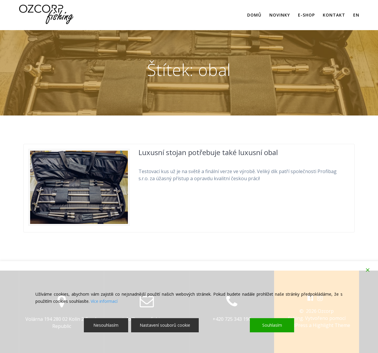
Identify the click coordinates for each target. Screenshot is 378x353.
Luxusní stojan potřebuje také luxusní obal (208, 152)
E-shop (306, 15)
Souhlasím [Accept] (272, 325)
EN (356, 15)
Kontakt (334, 15)
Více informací (104, 301)
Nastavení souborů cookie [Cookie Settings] (165, 325)
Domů (254, 15)
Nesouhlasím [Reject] (105, 325)
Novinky (279, 15)
